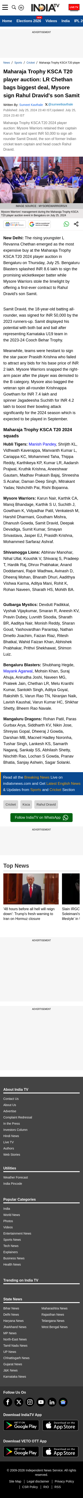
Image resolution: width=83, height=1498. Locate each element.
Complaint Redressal (17, 1117)
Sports (18, 62)
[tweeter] (18, 1402)
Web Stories (11, 1154)
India (66, 21)
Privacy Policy (64, 1481)
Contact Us (11, 1099)
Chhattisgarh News (16, 1358)
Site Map (15, 1481)
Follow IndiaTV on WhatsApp (41, 817)
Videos (51, 21)
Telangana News (53, 1321)
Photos (8, 1221)
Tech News (10, 1246)
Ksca (26, 804)
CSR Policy (30, 1487)
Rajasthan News (53, 1314)
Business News (14, 1258)
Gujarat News (12, 1364)
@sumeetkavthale (60, 104)
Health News (12, 1264)
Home (7, 21)
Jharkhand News (14, 1327)
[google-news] (63, 1402)
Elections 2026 (28, 21)
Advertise (9, 1111)
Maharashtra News (55, 1308)
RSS (57, 1487)
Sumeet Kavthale (31, 105)
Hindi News (11, 1136)
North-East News (15, 1339)
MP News (10, 1333)
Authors (8, 1148)
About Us (9, 1105)
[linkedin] (52, 1402)
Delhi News (11, 1314)
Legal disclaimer (38, 1481)
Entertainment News (17, 1233)
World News (11, 1215)
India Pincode (12, 1183)
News (6, 62)
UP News (9, 1352)
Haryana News (13, 1321)
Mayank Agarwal (18, 671)
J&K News (10, 1370)
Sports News (12, 1239)
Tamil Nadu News (15, 1345)
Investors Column (15, 1130)
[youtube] (41, 1402)
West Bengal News (55, 1327)
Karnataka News (14, 1376)
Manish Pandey (42, 444)
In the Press (11, 1123)
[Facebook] (7, 1402)
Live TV (8, 1142)
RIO (46, 1487)
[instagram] (29, 1402)
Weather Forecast (15, 1177)
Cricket (31, 62)
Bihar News (11, 1308)
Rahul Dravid (46, 804)
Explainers (10, 1252)
